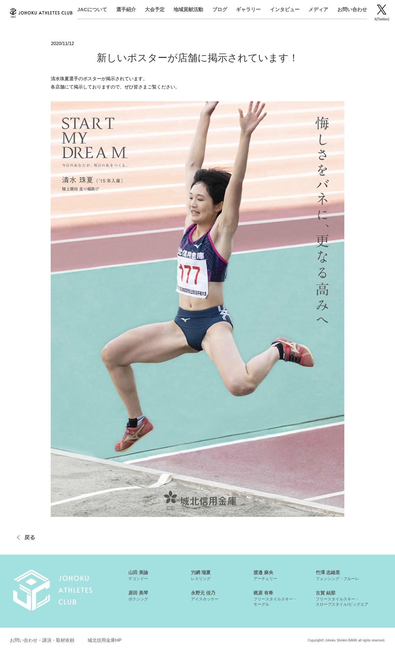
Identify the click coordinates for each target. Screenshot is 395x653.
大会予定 (155, 9)
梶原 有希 (275, 598)
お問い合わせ (352, 9)
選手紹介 (126, 9)
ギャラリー (248, 9)
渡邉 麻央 (265, 575)
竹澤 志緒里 (337, 575)
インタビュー (285, 9)
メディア (318, 9)
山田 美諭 (138, 575)
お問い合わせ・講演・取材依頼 (42, 640)
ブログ (219, 9)
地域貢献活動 (188, 9)
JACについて (92, 9)
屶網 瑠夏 (201, 575)
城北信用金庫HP (104, 640)
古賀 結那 (342, 598)
